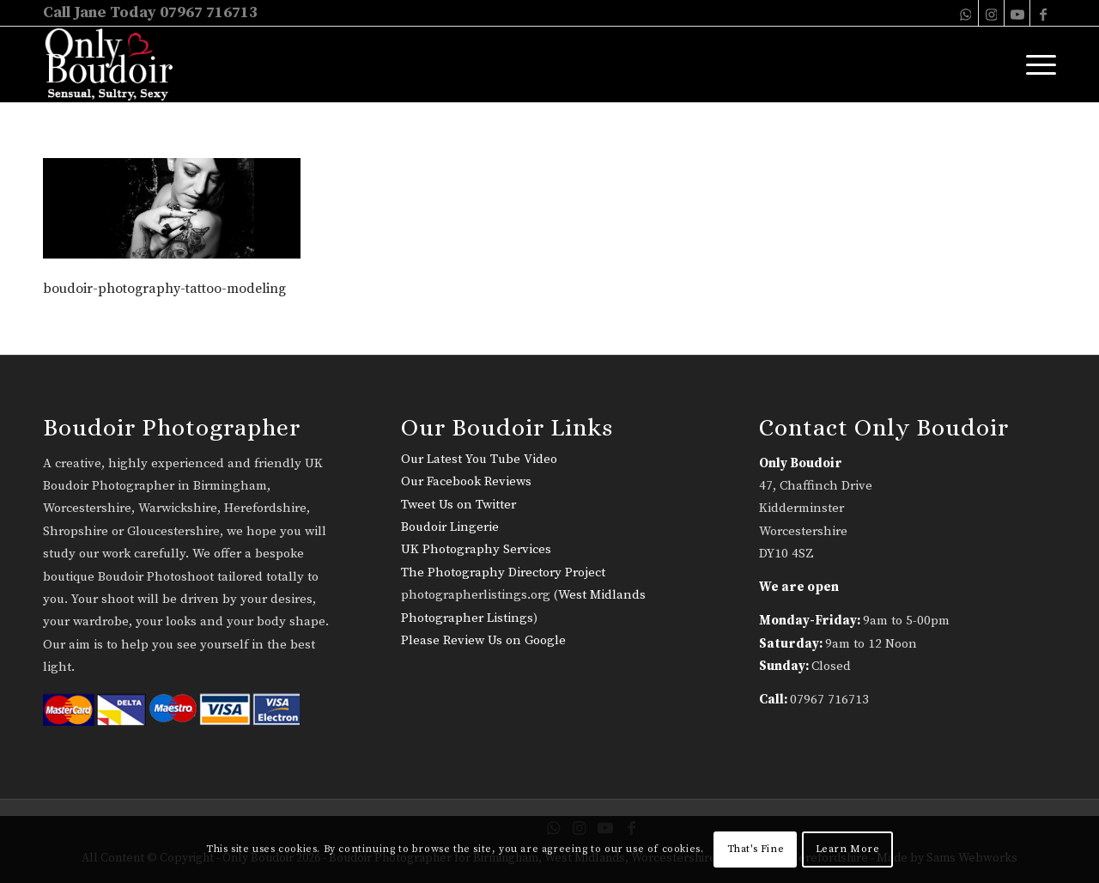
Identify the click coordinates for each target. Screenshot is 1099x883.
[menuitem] (1035, 64)
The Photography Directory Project (503, 572)
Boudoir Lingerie (450, 527)
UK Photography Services (476, 549)
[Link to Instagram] (991, 13)
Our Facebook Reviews (466, 481)
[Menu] (1035, 64)
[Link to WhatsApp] (965, 13)
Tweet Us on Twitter (458, 504)
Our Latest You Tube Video (479, 459)
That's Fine (756, 849)
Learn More (848, 849)
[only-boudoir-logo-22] (116, 64)
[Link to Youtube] (1017, 13)
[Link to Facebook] (1043, 13)
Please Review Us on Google (483, 640)
